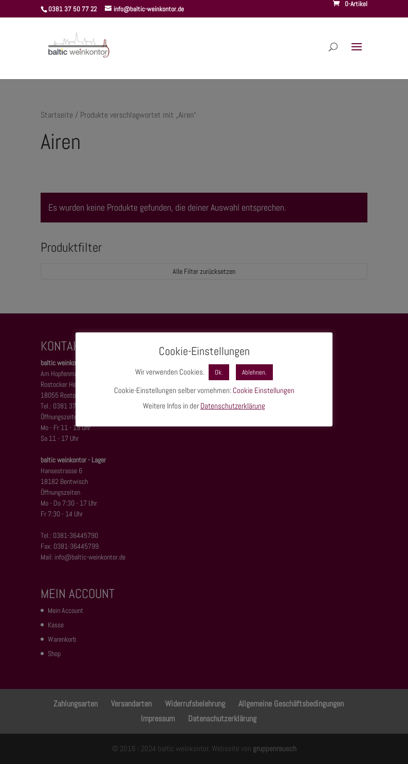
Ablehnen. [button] (254, 372)
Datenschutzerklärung (232, 406)
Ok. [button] (219, 372)
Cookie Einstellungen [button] (263, 390)
